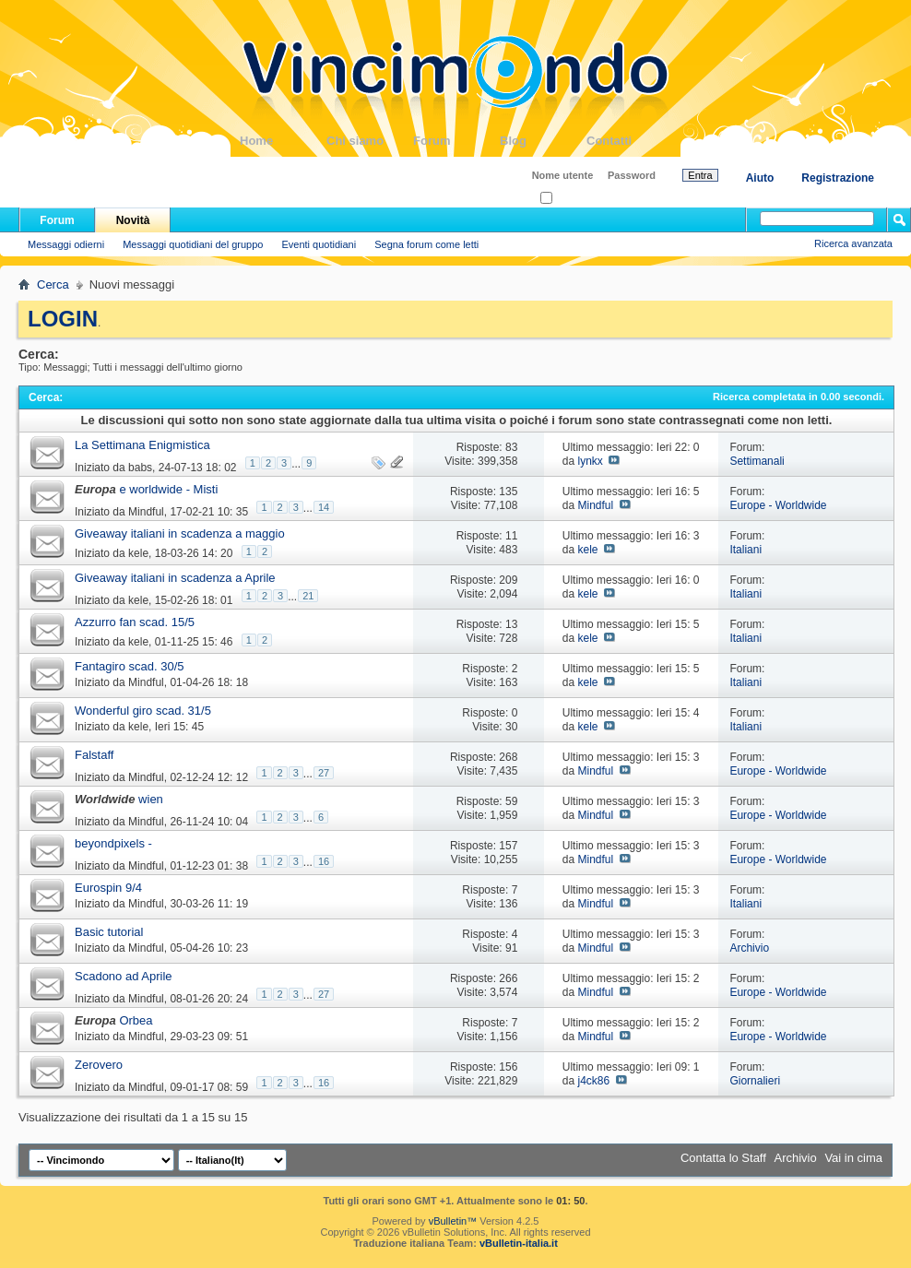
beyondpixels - (113, 843)
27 (323, 772)
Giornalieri (754, 1080)
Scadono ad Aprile (123, 976)
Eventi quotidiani (318, 244)
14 (323, 507)
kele (138, 553)
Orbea (135, 1020)
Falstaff (94, 755)
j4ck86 (593, 1080)
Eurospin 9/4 (108, 888)
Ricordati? (568, 199)
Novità (133, 220)
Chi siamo (369, 140)
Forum (456, 140)
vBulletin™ (453, 1221)
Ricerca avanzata (853, 243)
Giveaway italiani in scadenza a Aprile (175, 578)
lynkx (589, 461)
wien (150, 799)
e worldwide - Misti (168, 489)
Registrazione (837, 178)
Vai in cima (853, 1158)
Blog (543, 140)
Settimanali (756, 461)
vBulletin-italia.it (518, 1243)
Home (283, 140)
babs (140, 467)
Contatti (629, 140)
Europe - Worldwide (777, 505)
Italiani (745, 549)
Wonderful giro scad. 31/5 (143, 710)
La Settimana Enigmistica (142, 445)
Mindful (146, 511)
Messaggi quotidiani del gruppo (193, 244)
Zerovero (99, 1065)
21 (308, 595)
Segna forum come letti (426, 244)
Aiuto (760, 178)
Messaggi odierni (66, 244)
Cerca (53, 284)
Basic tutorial (109, 932)
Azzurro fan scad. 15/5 (135, 622)
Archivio (749, 948)
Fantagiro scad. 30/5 (129, 666)
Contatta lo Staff (723, 1158)
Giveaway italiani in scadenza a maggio (180, 533)
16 (323, 861)
